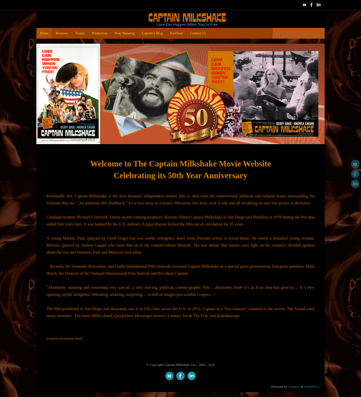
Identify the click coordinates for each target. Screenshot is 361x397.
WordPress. (312, 386)
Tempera (294, 386)
